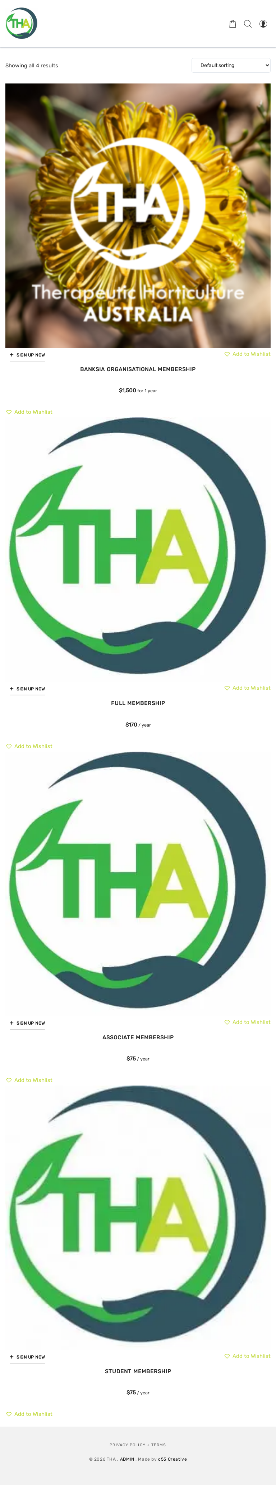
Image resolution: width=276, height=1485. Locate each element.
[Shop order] (231, 65)
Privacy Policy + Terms (138, 1445)
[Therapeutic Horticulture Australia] (21, 24)
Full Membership (138, 703)
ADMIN (127, 1459)
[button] (28, 412)
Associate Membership (138, 1037)
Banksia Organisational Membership (138, 369)
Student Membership (138, 1371)
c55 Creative (172, 1459)
